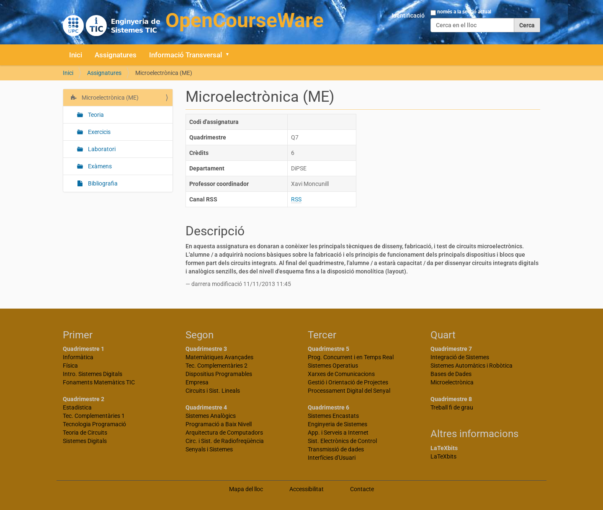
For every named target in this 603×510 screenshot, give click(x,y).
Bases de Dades (451, 374)
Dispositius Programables (219, 374)
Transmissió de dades (336, 449)
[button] (230, 54)
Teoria (95, 114)
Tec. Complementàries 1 (94, 415)
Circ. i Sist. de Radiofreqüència (225, 441)
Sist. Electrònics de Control (342, 441)
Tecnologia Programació (94, 424)
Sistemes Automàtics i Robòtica (471, 365)
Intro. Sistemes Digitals (92, 374)
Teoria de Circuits (85, 432)
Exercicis (99, 132)
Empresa (197, 382)
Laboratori (101, 149)
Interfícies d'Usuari (332, 457)
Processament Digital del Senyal (349, 390)
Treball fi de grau (451, 407)
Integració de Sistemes (459, 357)
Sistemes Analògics (211, 415)
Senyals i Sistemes (209, 449)
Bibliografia (102, 183)
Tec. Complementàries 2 (216, 365)
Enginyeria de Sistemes (337, 424)
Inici (75, 55)
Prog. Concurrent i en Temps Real (351, 357)
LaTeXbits (443, 456)
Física (70, 365)
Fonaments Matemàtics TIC (99, 382)
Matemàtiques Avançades (219, 357)
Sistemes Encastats (333, 415)
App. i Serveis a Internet (338, 432)
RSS (296, 199)
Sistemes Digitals (85, 441)
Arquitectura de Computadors (224, 432)
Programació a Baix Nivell (219, 424)
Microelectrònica (452, 382)
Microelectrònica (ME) (109, 97)
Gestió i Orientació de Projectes (348, 382)
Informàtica (78, 357)
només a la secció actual (464, 12)
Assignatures (116, 55)
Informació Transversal (185, 55)
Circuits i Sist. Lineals (213, 390)
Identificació (408, 15)
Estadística (77, 407)
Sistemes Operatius (333, 365)
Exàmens (99, 166)
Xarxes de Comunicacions (341, 374)
